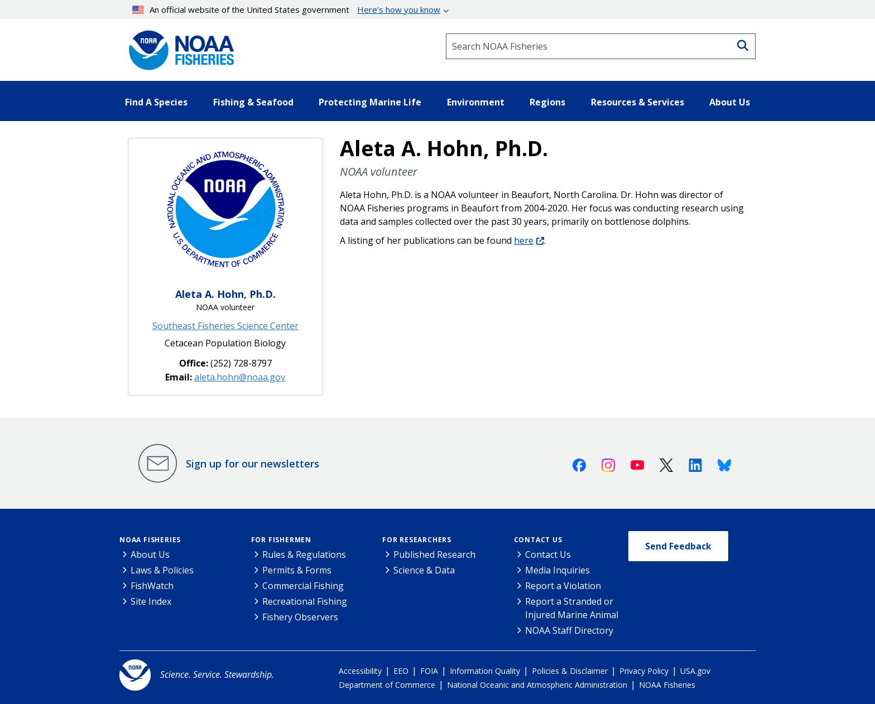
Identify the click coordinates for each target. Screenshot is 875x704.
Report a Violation (563, 586)
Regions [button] (547, 102)
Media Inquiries (557, 570)
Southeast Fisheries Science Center (225, 326)
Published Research (434, 554)
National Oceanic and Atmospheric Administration (537, 684)
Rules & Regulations (304, 554)
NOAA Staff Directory (569, 630)
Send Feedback (678, 546)
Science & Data (424, 570)
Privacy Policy (644, 671)
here (523, 240)
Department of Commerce (387, 684)
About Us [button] (729, 102)
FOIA (429, 671)
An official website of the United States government (286, 9)
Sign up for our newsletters (252, 463)
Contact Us (538, 539)
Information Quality (485, 671)
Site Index (151, 601)
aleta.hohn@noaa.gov (239, 377)
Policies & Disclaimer (570, 671)
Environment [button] (475, 102)
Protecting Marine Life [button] (370, 102)
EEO (400, 671)
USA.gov (695, 671)
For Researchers (416, 539)
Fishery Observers (300, 617)
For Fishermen (281, 539)
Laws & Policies (162, 570)
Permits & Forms (296, 570)
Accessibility (360, 671)
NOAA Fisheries (150, 539)
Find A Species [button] (156, 102)
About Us (150, 554)
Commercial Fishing (303, 586)
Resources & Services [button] (637, 102)
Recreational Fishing (304, 601)
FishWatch (152, 586)
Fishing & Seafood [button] (253, 102)
